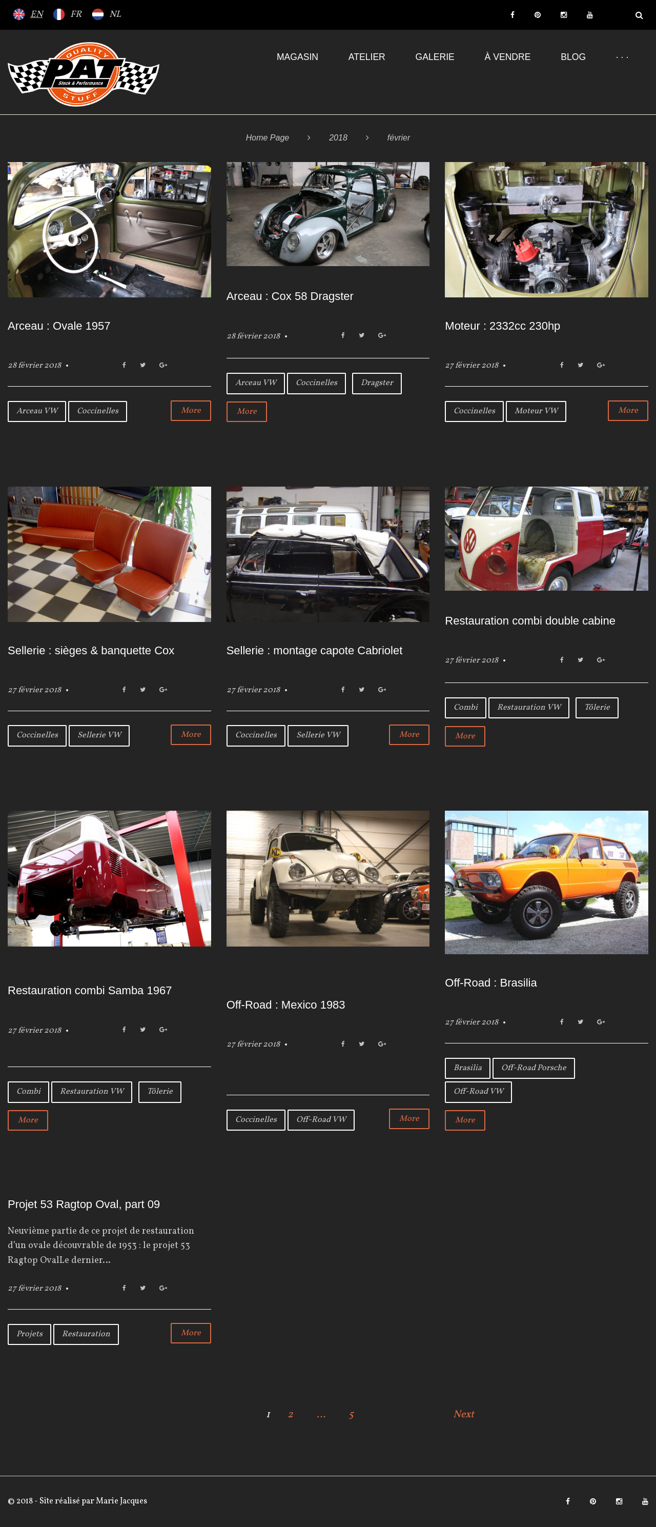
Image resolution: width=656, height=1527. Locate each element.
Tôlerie (597, 707)
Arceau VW (36, 411)
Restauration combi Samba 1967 (90, 990)
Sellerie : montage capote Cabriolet (315, 650)
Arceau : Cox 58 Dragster (290, 296)
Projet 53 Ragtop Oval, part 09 (84, 1204)
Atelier (366, 57)
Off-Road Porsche (533, 1068)
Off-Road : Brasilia (491, 982)
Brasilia (468, 1068)
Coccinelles (97, 411)
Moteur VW (536, 411)
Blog (573, 57)
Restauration (86, 1334)
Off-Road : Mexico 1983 (286, 1004)
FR (75, 14)
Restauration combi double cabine (530, 620)
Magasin (297, 57)
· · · (622, 57)
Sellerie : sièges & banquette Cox (91, 650)
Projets (29, 1334)
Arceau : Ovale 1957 (59, 325)
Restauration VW (529, 707)
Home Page (268, 137)
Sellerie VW (99, 735)
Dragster (377, 383)
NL (115, 14)
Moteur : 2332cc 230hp (502, 325)
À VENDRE (508, 57)
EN (36, 14)
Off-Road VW (321, 1120)
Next (463, 1415)
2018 (338, 137)
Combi (466, 707)
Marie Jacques (120, 1501)
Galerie (435, 57)
